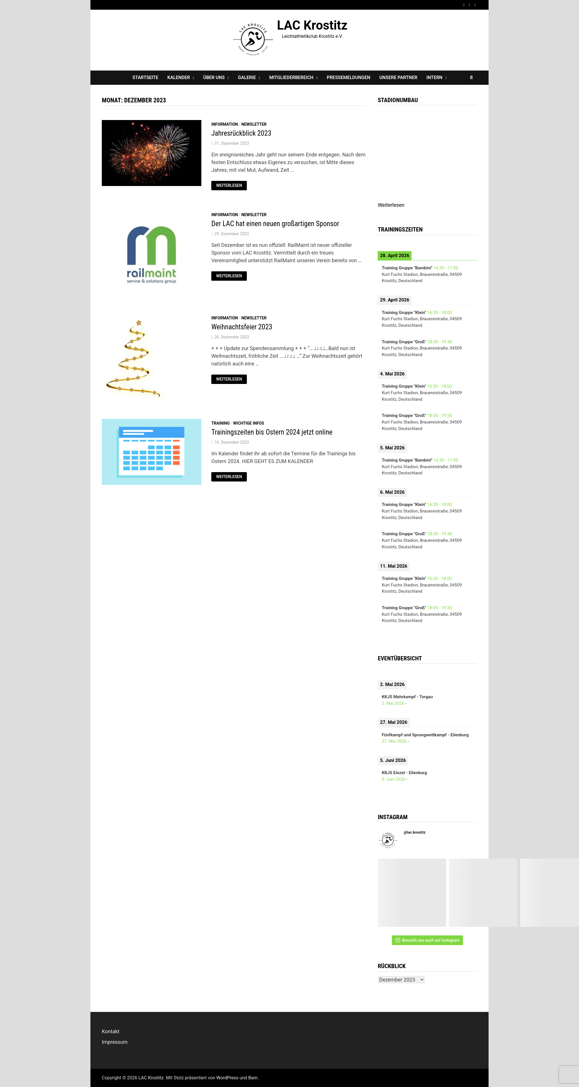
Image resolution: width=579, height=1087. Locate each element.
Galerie (247, 77)
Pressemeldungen (348, 77)
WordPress (227, 1077)
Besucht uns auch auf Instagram (427, 940)
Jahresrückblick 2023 (241, 133)
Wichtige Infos (248, 423)
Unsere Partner (398, 77)
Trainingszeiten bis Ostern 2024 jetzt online (271, 432)
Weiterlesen (231, 185)
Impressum (115, 1042)
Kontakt (110, 1031)
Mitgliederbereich (291, 77)
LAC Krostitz (312, 25)
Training (220, 423)
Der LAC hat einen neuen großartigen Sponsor (275, 224)
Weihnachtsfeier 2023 (241, 327)
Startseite (145, 77)
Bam (253, 1077)
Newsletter (254, 124)
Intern (434, 77)
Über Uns (214, 77)
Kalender (178, 77)
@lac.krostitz (414, 832)
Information (224, 124)
